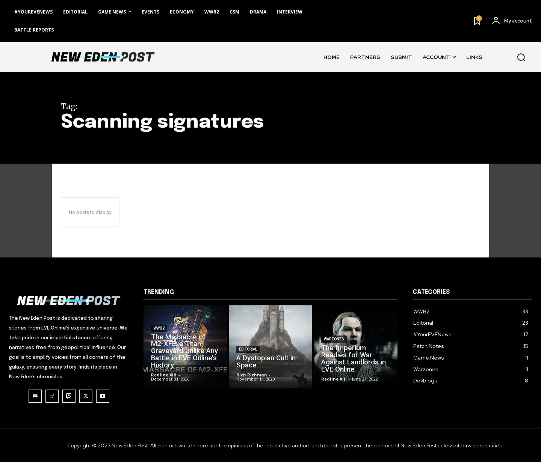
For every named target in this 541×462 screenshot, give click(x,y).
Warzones (334, 351)
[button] (521, 57)
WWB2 (159, 342)
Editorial (248, 358)
